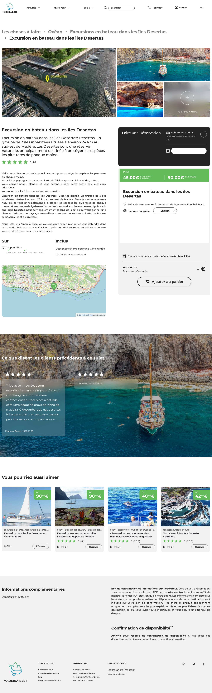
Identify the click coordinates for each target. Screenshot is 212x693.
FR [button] (201, 8)
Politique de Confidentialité (86, 677)
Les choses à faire (21, 31)
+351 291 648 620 (115, 670)
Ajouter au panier (164, 282)
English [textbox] (165, 210)
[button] (39, 7)
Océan (55, 31)
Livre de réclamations (48, 673)
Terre (166, 530)
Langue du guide (136, 211)
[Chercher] (121, 8)
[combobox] (165, 210)
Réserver (40, 546)
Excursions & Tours (179, 530)
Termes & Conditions (83, 680)
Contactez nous (45, 670)
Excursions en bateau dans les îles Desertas (118, 31)
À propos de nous (81, 670)
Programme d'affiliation (49, 680)
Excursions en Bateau (15, 530)
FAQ (40, 677)
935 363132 (130, 670)
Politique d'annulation (84, 673)
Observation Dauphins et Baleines (134, 530)
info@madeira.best (117, 674)
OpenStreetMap (86, 315)
